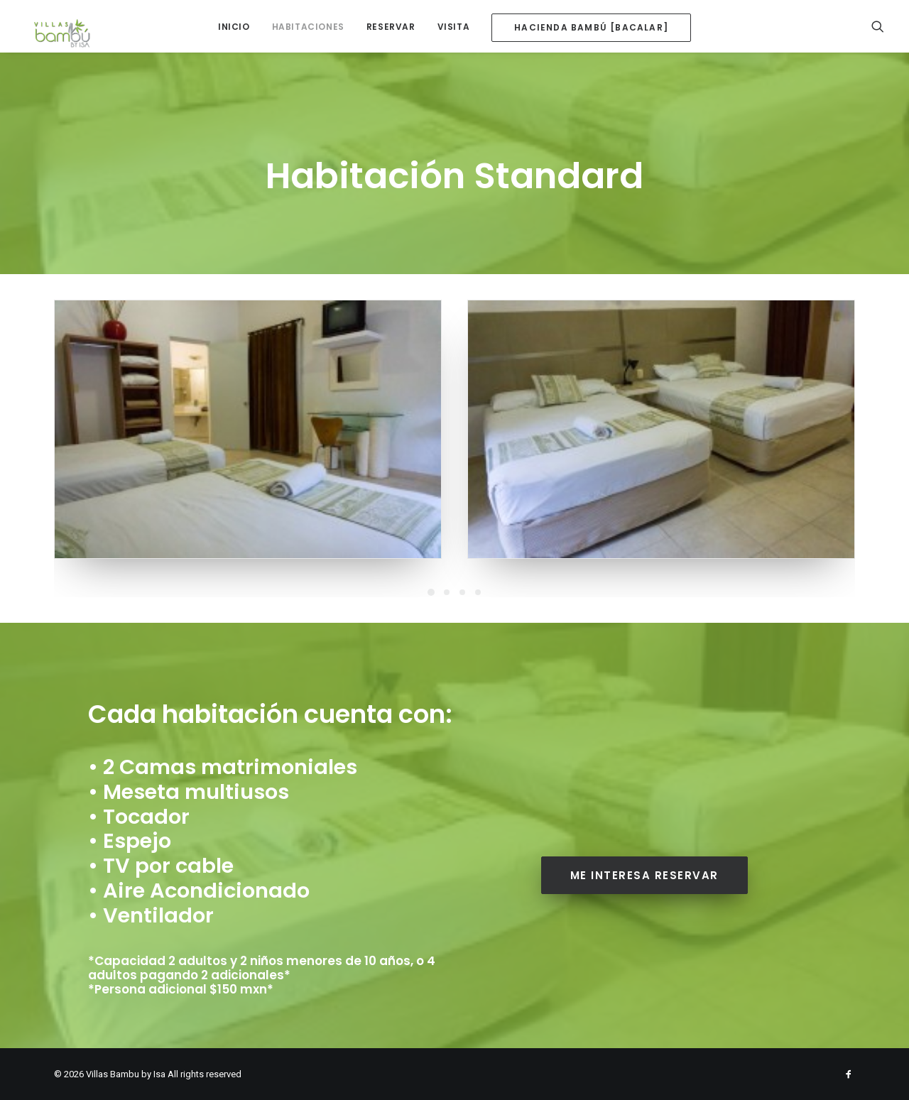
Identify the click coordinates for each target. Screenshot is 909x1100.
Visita (453, 27)
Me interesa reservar (644, 875)
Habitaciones (308, 27)
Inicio (234, 27)
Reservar (390, 27)
